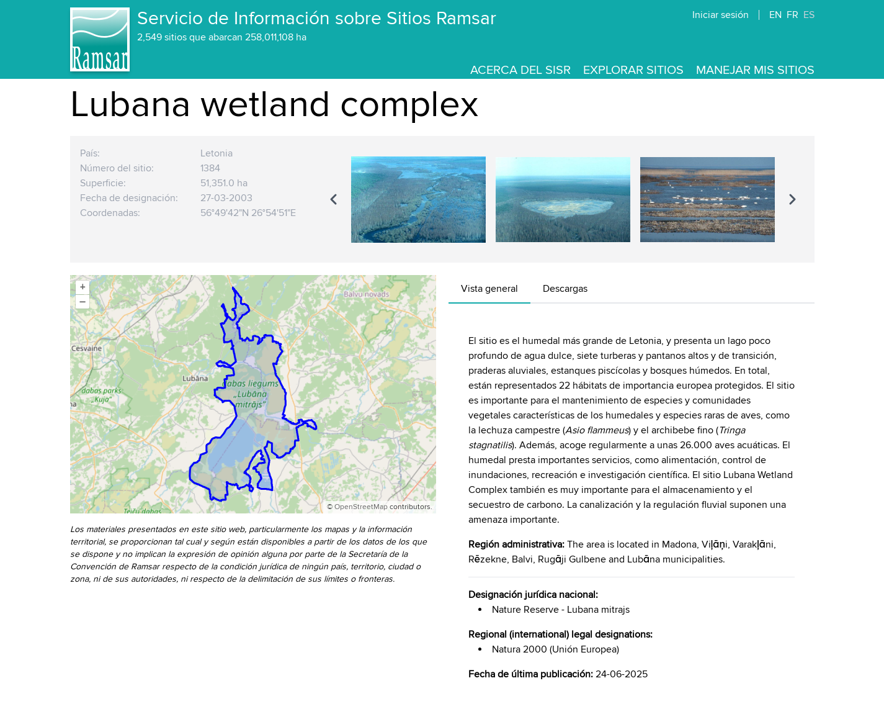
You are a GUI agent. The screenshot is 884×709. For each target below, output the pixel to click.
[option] (418, 199)
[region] (563, 199)
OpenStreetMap (361, 507)
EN (775, 15)
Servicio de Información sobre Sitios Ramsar (316, 18)
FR (792, 15)
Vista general (489, 288)
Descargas (565, 288)
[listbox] (563, 199)
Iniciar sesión (720, 15)
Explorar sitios (633, 70)
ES (809, 15)
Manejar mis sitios (755, 70)
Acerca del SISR (520, 70)
